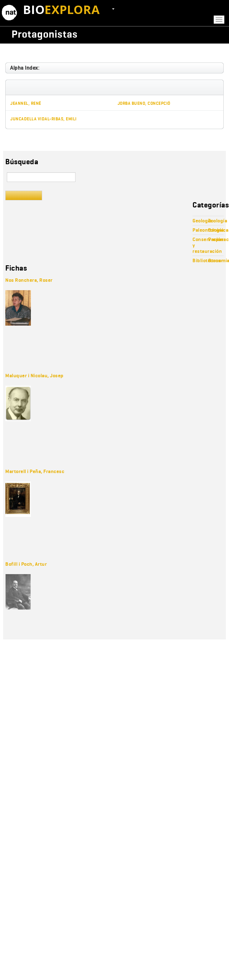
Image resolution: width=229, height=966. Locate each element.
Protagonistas (45, 34)
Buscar (24, 195)
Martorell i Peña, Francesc (34, 471)
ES (109, 8)
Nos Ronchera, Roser (29, 280)
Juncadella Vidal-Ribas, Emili (43, 119)
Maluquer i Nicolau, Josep (34, 376)
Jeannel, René (25, 103)
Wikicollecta (190, 34)
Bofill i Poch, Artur (26, 564)
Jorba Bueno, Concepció (144, 103)
